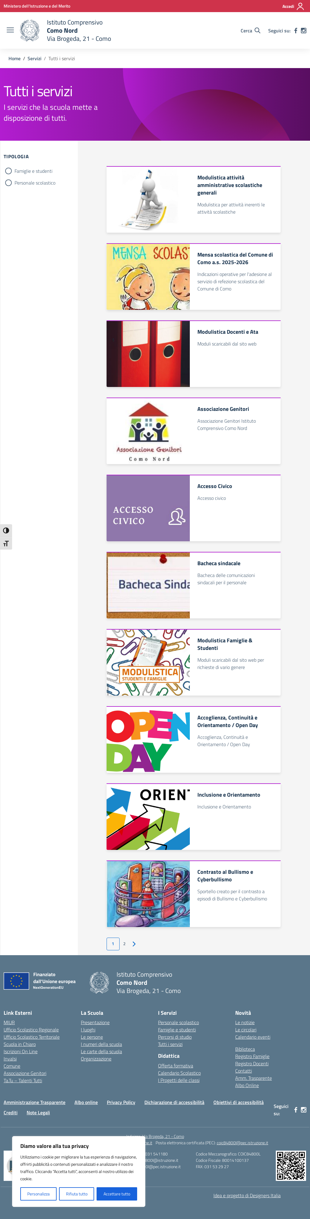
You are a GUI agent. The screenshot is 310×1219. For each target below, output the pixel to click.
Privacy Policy (121, 1102)
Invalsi (10, 1058)
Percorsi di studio (175, 1036)
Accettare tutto (117, 1194)
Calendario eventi (252, 1036)
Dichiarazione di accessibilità (174, 1102)
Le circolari (245, 1029)
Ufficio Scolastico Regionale (31, 1029)
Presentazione (95, 1022)
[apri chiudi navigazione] (10, 30)
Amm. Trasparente (253, 1078)
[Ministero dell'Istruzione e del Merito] (37, 6)
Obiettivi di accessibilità (238, 1102)
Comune (12, 1066)
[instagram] (303, 30)
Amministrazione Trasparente (34, 1102)
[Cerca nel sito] (250, 30)
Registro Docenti (252, 1063)
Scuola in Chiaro (20, 1044)
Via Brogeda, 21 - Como (163, 1136)
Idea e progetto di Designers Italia (247, 1195)
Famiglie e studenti (33, 171)
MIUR (9, 1022)
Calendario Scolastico (179, 1072)
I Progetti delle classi (179, 1080)
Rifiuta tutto (76, 1194)
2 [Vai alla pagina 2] (124, 943)
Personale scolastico (35, 182)
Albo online (86, 1102)
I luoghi (88, 1029)
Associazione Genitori (25, 1073)
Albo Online (247, 1085)
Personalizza (38, 1194)
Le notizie (245, 1022)
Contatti (243, 1070)
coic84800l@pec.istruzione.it (242, 1142)
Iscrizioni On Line (21, 1051)
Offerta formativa (175, 1065)
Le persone (92, 1036)
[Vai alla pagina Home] (14, 58)
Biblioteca (245, 1049)
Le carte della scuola (101, 1051)
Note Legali (38, 1112)
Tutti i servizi (170, 1044)
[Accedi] (293, 6)
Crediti (11, 1112)
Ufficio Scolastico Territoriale (32, 1036)
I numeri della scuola (101, 1044)
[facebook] (295, 30)
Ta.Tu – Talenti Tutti (23, 1080)
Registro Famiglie (252, 1056)
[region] (78, 1171)
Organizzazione (96, 1058)
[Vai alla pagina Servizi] (34, 58)
